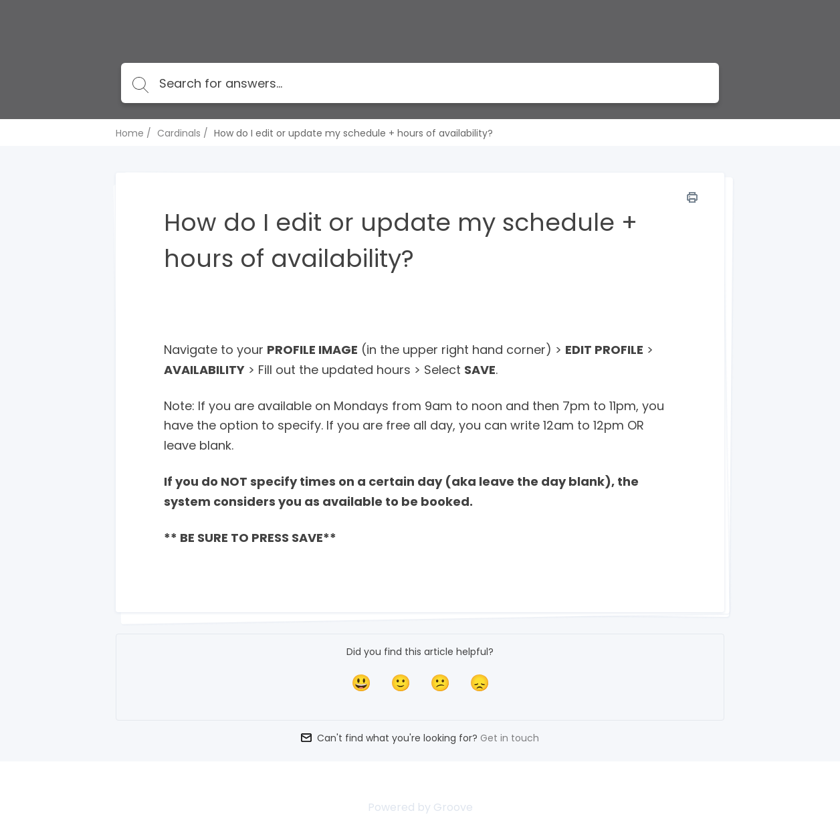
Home (130, 133)
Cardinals (179, 133)
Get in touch (509, 738)
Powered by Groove (420, 807)
